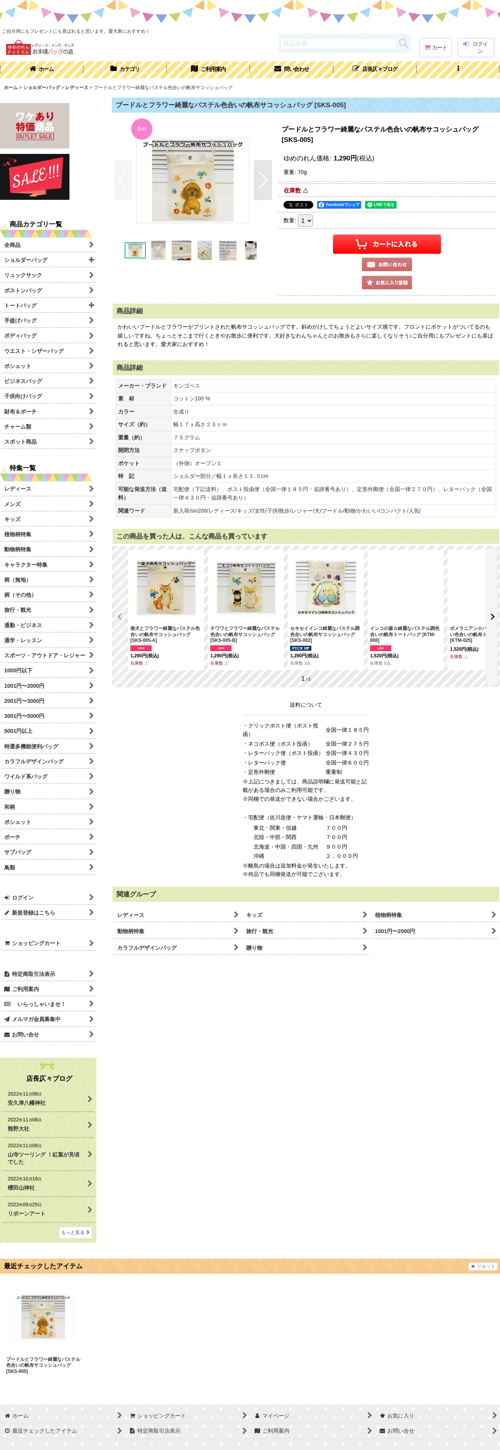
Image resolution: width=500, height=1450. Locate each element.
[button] (458, 69)
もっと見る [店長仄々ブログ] (75, 1232)
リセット (483, 1266)
